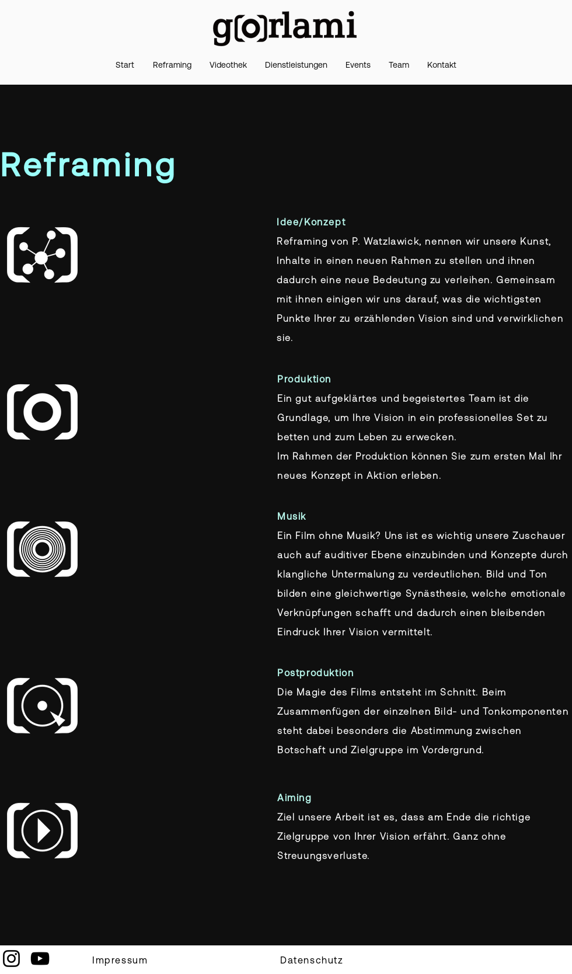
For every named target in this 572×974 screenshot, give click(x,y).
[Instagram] (11, 958)
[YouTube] (40, 958)
